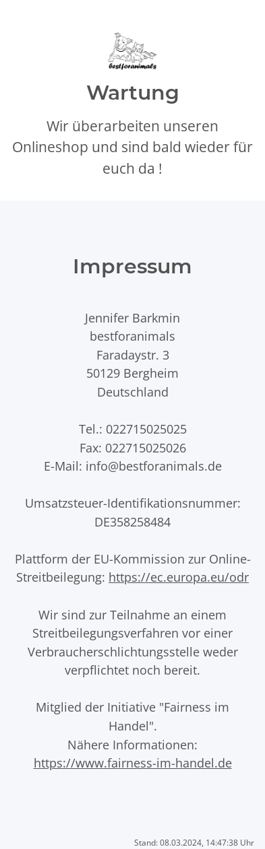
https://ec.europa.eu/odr (179, 576)
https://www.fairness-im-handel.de (133, 762)
